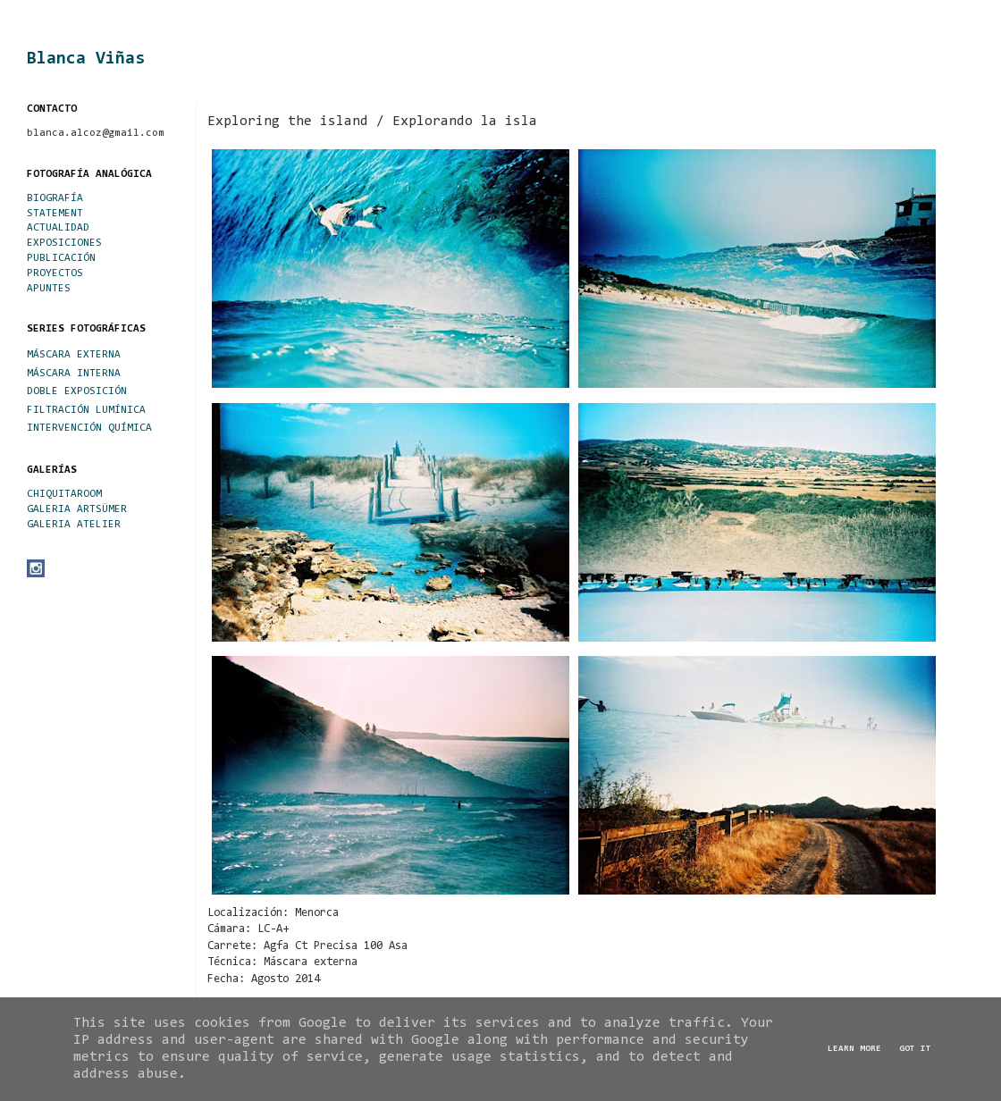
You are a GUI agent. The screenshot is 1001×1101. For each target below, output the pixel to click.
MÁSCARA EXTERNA (74, 354)
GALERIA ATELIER (74, 524)
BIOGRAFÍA (55, 198)
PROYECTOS (55, 273)
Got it (915, 1049)
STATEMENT (55, 213)
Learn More (854, 1049)
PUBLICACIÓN (61, 258)
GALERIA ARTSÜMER (77, 509)
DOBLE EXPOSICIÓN (77, 391)
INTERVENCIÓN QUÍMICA (89, 428)
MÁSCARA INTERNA (74, 373)
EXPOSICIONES (64, 243)
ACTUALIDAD (58, 228)
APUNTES (49, 288)
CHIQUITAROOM (64, 494)
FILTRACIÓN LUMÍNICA (86, 410)
